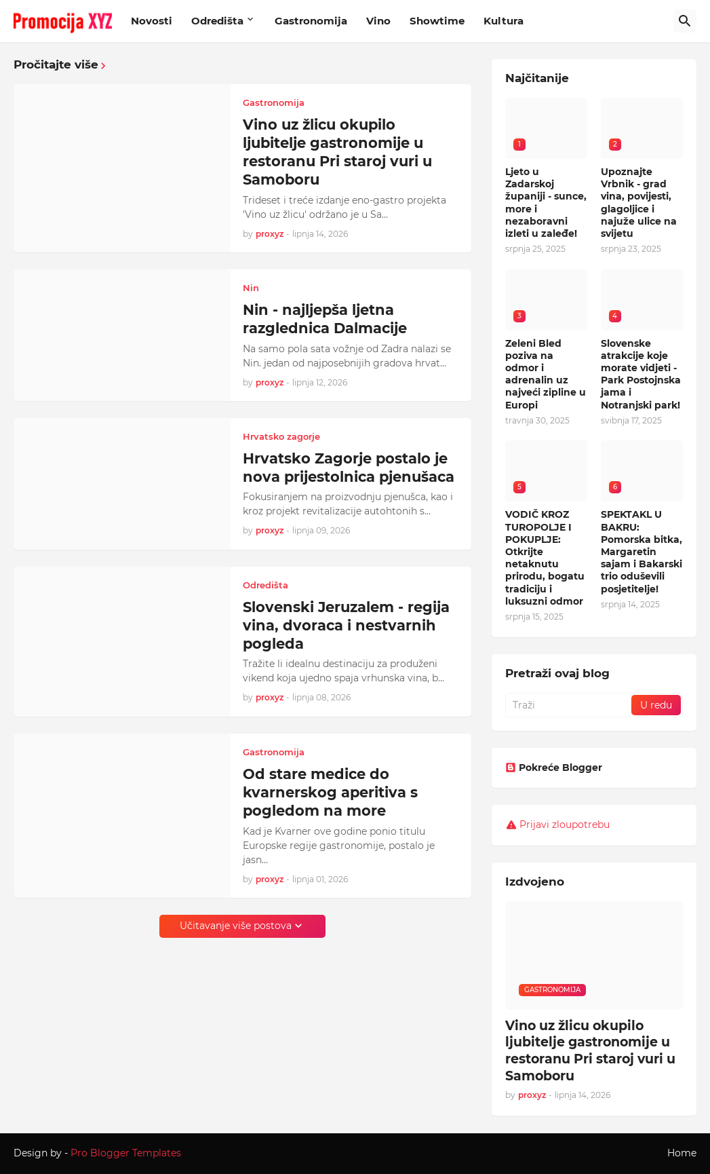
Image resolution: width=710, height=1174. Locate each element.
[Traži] (684, 21)
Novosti (151, 20)
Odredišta (217, 20)
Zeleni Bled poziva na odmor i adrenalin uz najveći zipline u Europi (545, 374)
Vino (378, 20)
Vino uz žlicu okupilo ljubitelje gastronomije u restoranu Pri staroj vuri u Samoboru (337, 152)
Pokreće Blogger (553, 767)
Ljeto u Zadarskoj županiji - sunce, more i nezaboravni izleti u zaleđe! (546, 203)
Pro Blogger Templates (126, 1153)
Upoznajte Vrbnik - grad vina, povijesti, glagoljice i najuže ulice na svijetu (639, 203)
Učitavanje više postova (236, 926)
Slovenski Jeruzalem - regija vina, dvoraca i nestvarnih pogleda (346, 626)
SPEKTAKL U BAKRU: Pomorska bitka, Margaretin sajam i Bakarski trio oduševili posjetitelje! (641, 551)
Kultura (504, 20)
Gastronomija (311, 20)
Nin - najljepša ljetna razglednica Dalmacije (325, 319)
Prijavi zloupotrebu (564, 824)
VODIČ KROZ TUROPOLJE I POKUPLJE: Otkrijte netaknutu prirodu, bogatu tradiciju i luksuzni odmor (545, 557)
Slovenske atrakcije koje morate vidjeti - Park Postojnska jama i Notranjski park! (641, 374)
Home (681, 1153)
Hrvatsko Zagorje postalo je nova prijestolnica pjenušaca (348, 467)
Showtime (437, 20)
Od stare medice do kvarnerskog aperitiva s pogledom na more (330, 792)
